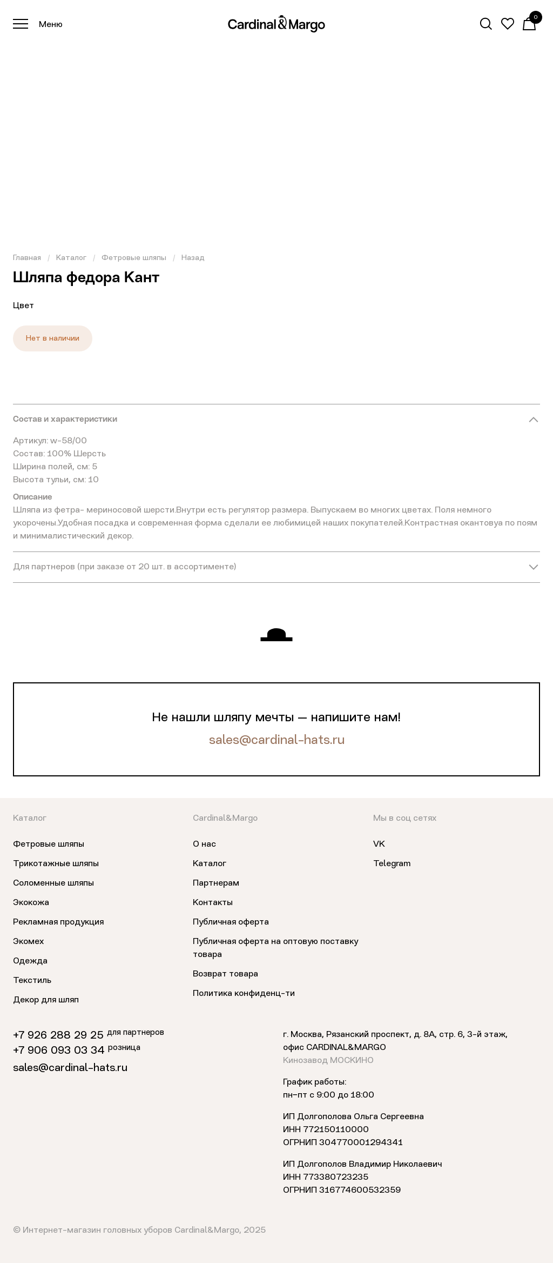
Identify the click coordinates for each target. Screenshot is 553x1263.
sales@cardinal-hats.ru (277, 740)
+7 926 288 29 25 (58, 1036)
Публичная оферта (231, 922)
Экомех (28, 942)
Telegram (391, 864)
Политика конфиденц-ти (244, 993)
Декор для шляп (46, 1000)
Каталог (71, 258)
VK (379, 844)
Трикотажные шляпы (56, 864)
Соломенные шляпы (53, 883)
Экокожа (31, 903)
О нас (204, 844)
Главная (27, 258)
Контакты (213, 903)
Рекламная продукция (58, 922)
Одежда (30, 961)
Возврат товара (225, 974)
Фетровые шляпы (134, 258)
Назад (193, 258)
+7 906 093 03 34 (59, 1051)
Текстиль (32, 980)
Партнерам (216, 883)
